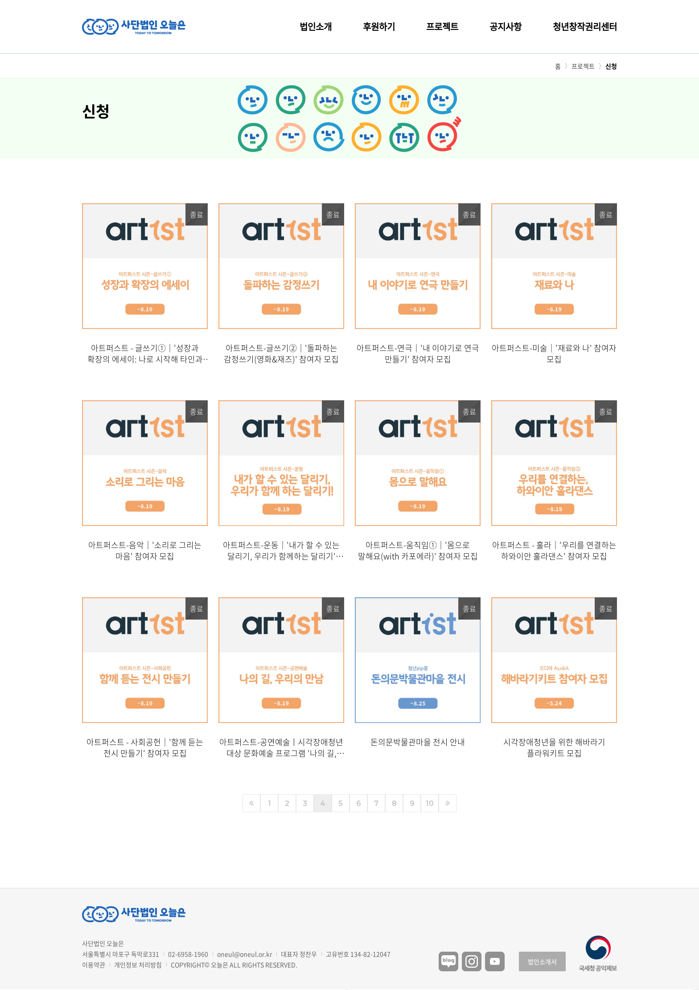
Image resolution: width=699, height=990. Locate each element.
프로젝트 (442, 26)
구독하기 (696, 989)
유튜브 (495, 961)
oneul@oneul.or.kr (244, 953)
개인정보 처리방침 (138, 964)
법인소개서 (542, 961)
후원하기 (379, 26)
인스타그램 (471, 961)
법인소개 (316, 26)
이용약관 (93, 964)
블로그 (448, 961)
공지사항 (505, 26)
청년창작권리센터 (585, 26)
